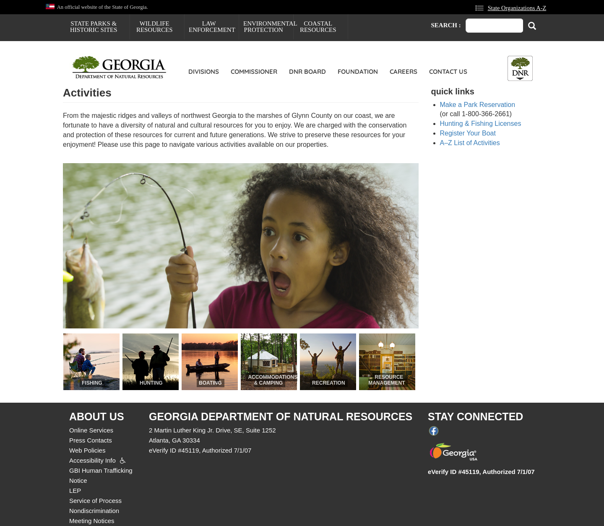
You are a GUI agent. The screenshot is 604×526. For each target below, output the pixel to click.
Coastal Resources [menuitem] (318, 26)
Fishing (92, 383)
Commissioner (254, 72)
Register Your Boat (468, 133)
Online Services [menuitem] (91, 430)
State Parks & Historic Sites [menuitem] (93, 26)
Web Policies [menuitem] (87, 450)
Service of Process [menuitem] (95, 500)
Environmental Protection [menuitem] (268, 26)
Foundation (358, 72)
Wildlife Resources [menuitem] (154, 26)
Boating (210, 383)
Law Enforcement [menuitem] (212, 26)
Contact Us (448, 72)
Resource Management (386, 380)
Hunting (151, 383)
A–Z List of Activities (470, 142)
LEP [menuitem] (75, 490)
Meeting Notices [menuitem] (92, 520)
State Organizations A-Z (517, 8)
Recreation (328, 383)
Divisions (203, 72)
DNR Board (307, 72)
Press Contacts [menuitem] (90, 440)
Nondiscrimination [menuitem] (94, 510)
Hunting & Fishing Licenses (480, 123)
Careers (403, 72)
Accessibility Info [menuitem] (92, 460)
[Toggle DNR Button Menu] (520, 68)
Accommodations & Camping (272, 380)
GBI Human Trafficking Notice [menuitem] (101, 475)
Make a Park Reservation (477, 104)
